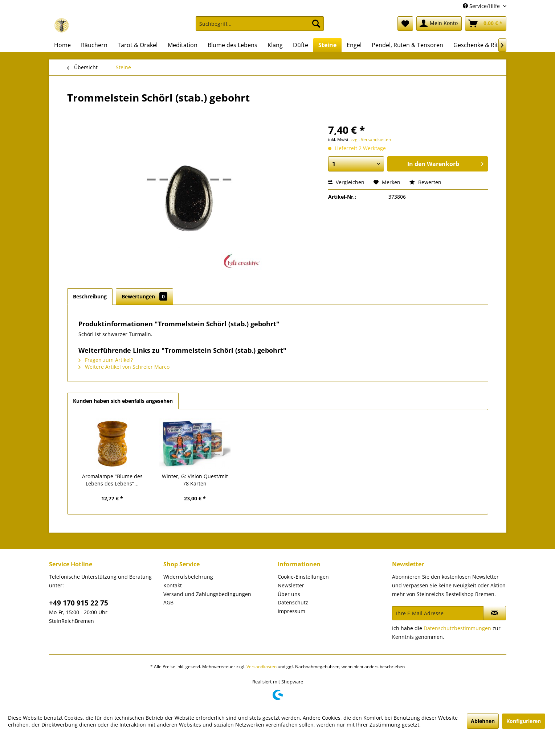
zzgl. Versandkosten (371, 139)
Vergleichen (346, 182)
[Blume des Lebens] (232, 45)
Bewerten (425, 182)
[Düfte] (300, 45)
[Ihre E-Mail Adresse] (437, 613)
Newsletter (291, 585)
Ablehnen (483, 721)
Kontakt (172, 585)
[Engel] (354, 45)
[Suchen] (316, 23)
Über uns (289, 594)
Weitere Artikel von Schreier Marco (124, 366)
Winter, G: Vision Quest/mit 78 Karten (195, 480)
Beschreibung (90, 296)
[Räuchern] (94, 45)
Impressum (291, 611)
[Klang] (275, 45)
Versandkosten (261, 666)
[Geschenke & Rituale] (481, 45)
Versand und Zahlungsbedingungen (207, 594)
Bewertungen (144, 296)
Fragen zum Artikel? (105, 359)
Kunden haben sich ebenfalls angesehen (123, 400)
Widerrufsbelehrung (188, 576)
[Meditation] (183, 45)
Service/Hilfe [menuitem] (482, 6)
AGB (168, 602)
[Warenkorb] (485, 23)
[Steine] (327, 45)
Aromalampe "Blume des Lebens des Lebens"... (112, 480)
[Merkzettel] (405, 23)
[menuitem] (260, 27)
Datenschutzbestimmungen (457, 628)
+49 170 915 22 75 (78, 603)
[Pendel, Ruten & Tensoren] (407, 45)
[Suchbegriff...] (260, 23)
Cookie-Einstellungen (303, 576)
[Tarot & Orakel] (138, 45)
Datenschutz (293, 602)
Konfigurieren (523, 721)
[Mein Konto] (439, 23)
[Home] (62, 45)
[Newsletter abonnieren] (494, 613)
